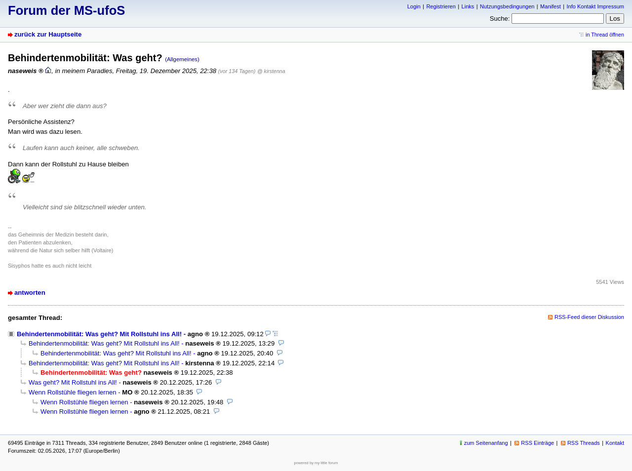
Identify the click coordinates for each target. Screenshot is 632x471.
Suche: (500, 18)
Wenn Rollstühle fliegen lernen (73, 392)
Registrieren (440, 6)
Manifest (550, 6)
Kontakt (615, 443)
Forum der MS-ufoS (66, 10)
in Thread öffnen (605, 35)
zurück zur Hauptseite (47, 34)
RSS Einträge (537, 443)
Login (414, 6)
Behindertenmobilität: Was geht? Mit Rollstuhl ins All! (99, 334)
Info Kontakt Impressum (596, 6)
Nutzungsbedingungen (507, 6)
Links (468, 6)
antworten (29, 292)
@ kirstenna (271, 71)
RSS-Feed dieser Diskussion (589, 317)
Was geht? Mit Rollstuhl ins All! (73, 382)
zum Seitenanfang (486, 443)
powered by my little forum (316, 463)
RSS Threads (583, 443)
